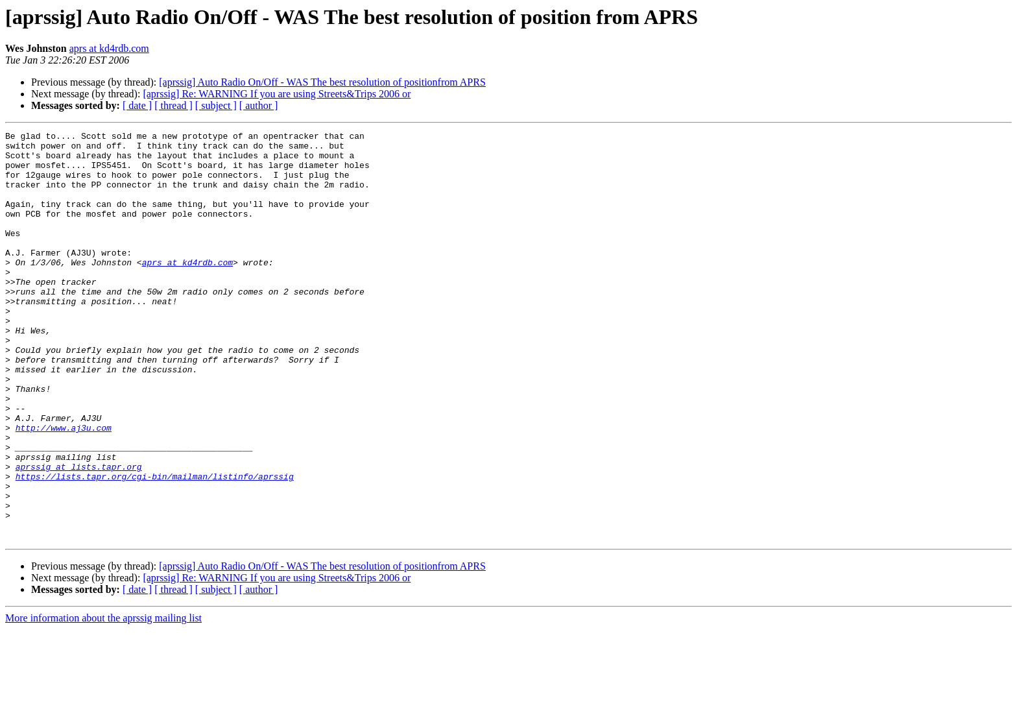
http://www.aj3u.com (64, 488)
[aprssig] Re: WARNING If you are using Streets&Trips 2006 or (277, 93)
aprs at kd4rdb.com (109, 48)
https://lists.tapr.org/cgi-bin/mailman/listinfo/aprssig (155, 546)
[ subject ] (216, 105)
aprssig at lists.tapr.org (79, 534)
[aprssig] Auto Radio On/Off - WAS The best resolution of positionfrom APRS (322, 82)
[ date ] (137, 105)
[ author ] (258, 105)
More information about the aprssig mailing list (103, 699)
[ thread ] (173, 105)
